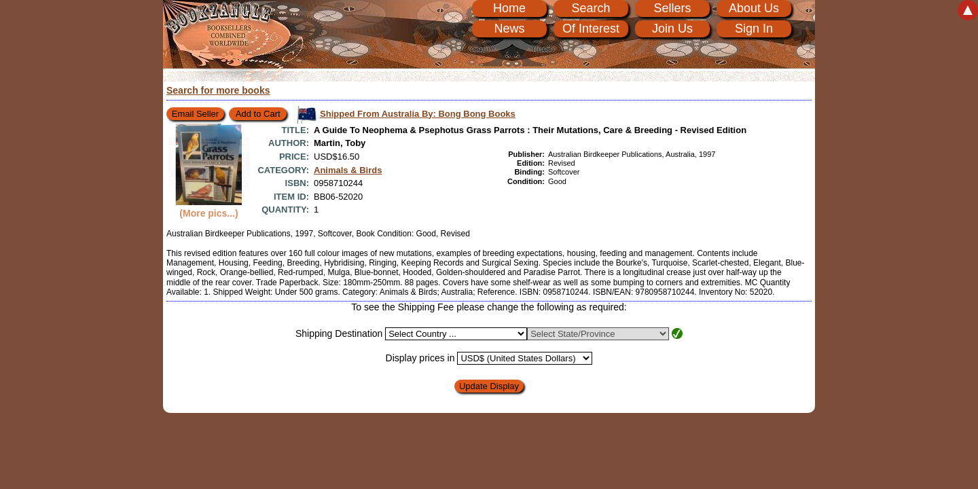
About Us (754, 8)
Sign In (754, 28)
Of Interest (590, 28)
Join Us (672, 28)
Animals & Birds (348, 170)
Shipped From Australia (417, 114)
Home (509, 8)
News (509, 28)
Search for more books (218, 90)
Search (590, 8)
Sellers (672, 8)
